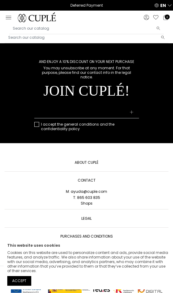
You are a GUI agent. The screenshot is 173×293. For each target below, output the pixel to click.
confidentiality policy (60, 128)
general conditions (81, 124)
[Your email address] (86, 112)
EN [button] (163, 5)
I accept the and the (77, 126)
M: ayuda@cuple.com (86, 191)
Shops (87, 203)
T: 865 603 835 (86, 197)
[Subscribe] (131, 112)
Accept (19, 280)
